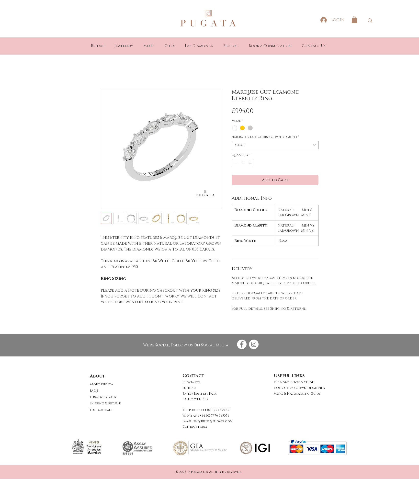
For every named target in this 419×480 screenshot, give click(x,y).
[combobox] (275, 145)
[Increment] (250, 163)
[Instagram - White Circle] (254, 344)
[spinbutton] (243, 163)
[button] (354, 19)
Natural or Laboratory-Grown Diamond (265, 137)
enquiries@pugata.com (213, 421)
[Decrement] (235, 163)
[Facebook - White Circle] (242, 344)
